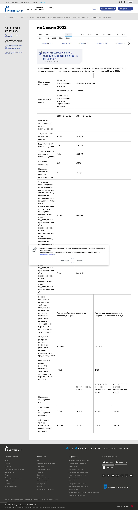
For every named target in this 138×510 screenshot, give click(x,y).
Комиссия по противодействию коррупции (84, 492)
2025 (47, 35)
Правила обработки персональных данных (25, 499)
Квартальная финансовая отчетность (14, 53)
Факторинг (41, 483)
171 (71, 448)
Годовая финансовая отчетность (12, 35)
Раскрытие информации (77, 483)
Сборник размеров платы (118, 487)
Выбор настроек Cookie (50, 499)
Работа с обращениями (77, 495)
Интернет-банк (125, 9)
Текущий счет (10, 472)
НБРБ (7, 499)
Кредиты (8, 466)
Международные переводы (14, 469)
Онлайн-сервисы (108, 9)
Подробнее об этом (47, 254)
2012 (47, 38)
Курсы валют (73, 466)
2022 (97, 18)
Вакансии (50, 8)
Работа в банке (74, 478)
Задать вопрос (123, 448)
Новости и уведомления (39, 9)
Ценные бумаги (42, 481)
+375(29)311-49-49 (89, 448)
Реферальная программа (45, 489)
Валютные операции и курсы (79, 486)
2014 (123, 35)
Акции (7, 475)
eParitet (39, 486)
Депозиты (40, 475)
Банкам (34, 2)
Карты (7, 460)
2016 (109, 35)
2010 (61, 38)
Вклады (7, 463)
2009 (68, 38)
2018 (96, 35)
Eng (130, 2)
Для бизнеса (25, 2)
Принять (80, 261)
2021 (75, 35)
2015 (116, 35)
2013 (40, 38)
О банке (72, 481)
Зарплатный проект (44, 469)
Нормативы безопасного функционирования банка (71, 18)
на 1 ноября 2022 (65, 43)
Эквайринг (41, 466)
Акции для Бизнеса (43, 478)
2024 (54, 35)
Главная (10, 18)
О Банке (42, 2)
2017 (103, 35)
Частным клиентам (11, 2)
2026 (41, 35)
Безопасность (74, 489)
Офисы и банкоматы (76, 469)
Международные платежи (46, 463)
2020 (82, 35)
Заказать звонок (110, 448)
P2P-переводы (10, 481)
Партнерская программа (13, 478)
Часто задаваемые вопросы (78, 472)
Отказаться (64, 261)
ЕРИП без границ (11, 486)
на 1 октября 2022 (84, 43)
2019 (89, 35)
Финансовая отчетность (37, 18)
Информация (73, 457)
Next (129, 44)
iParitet (7, 483)
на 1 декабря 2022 (47, 43)
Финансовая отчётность (77, 463)
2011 (54, 38)
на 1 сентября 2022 (102, 43)
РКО (38, 460)
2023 (61, 35)
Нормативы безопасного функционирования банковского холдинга (13, 47)
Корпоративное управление (79, 460)
